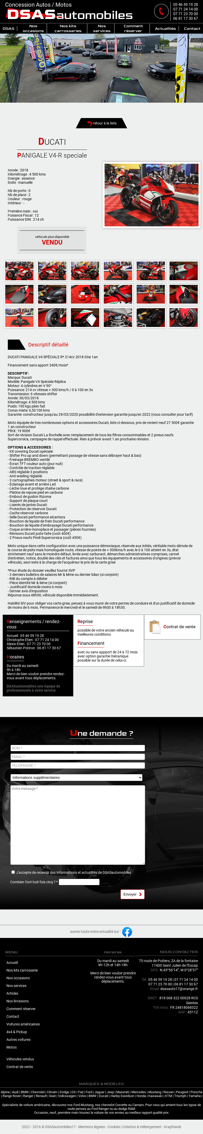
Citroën (52, 1092)
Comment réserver (133, 28)
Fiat (80, 1092)
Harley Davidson (122, 1096)
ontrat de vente (172, 626)
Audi (15, 1092)
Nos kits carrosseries (68, 28)
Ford (89, 1092)
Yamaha (195, 1096)
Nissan (168, 1092)
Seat (52, 1096)
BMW (25, 1092)
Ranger (28, 1096)
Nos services (102, 28)
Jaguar (99, 1092)
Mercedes (138, 1092)
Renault (41, 1096)
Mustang (154, 1092)
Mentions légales (91, 1127)
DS (73, 1092)
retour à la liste (101, 123)
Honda (141, 1096)
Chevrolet (38, 1092)
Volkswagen (67, 1096)
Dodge (64, 1092)
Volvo (82, 1096)
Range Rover (12, 1096)
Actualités (165, 28)
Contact (192, 28)
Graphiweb (172, 1127)
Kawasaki (155, 1096)
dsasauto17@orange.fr (179, 989)
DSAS (8, 28)
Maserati (122, 1092)
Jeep (110, 1092)
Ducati (103, 1096)
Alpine (5, 1092)
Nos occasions (33, 28)
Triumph (180, 1096)
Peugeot (182, 1092)
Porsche (196, 1092)
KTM (168, 1096)
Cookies (114, 1127)
